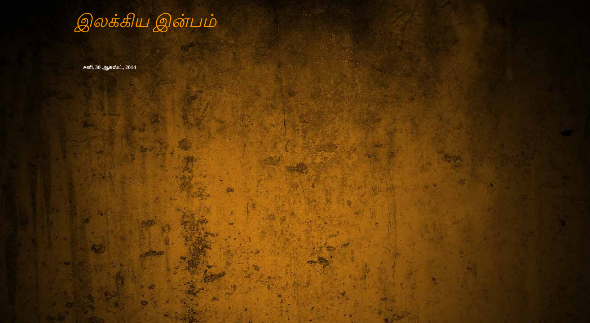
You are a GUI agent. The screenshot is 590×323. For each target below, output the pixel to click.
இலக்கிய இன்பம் (145, 21)
